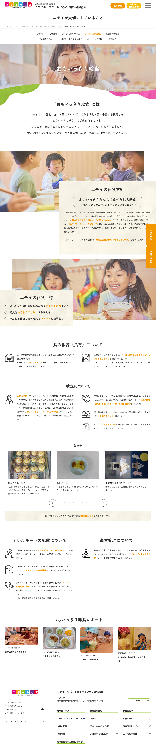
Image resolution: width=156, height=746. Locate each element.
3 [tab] (73, 502)
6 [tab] (86, 502)
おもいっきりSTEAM (71, 34)
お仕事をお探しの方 (134, 5)
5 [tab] (82, 502)
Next (103, 503)
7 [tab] (91, 502)
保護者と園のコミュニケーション (75, 39)
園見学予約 (151, 235)
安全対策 (99, 39)
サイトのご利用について (13, 706)
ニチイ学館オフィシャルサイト (16, 713)
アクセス (139, 700)
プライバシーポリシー (13, 702)
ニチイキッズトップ (12, 26)
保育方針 (40, 34)
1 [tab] (64, 502)
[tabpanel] (29, 473)
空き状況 (118, 5)
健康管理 (112, 39)
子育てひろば (151, 257)
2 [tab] (69, 502)
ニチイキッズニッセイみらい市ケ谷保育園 (44, 26)
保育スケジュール (48, 39)
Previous (52, 503)
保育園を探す (25, 26)
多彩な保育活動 (113, 34)
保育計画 (53, 34)
